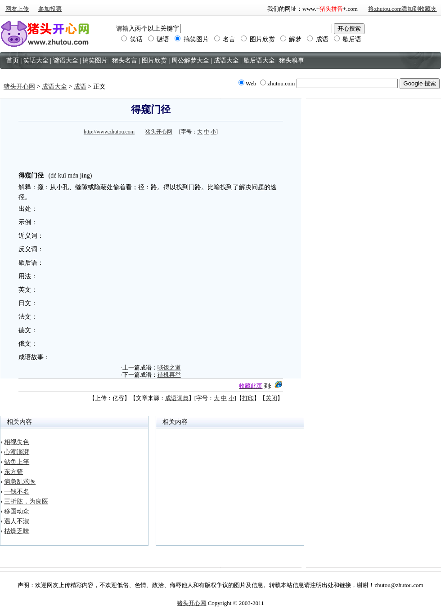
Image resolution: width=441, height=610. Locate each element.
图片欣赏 (258, 39)
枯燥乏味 (16, 531)
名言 (225, 39)
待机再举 (169, 374)
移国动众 (16, 511)
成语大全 (54, 86)
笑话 (132, 39)
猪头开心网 (19, 86)
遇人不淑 (16, 521)
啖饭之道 (169, 367)
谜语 (159, 39)
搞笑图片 (192, 39)
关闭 (271, 398)
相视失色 (16, 442)
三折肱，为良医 (26, 501)
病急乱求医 (20, 481)
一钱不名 (16, 491)
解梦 (291, 39)
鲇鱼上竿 (16, 462)
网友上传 (17, 8)
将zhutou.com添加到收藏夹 (402, 8)
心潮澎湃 (16, 452)
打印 (248, 398)
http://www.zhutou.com (109, 132)
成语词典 (177, 398)
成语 (317, 39)
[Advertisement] (150, 151)
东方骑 (13, 471)
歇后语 (348, 39)
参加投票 (50, 8)
